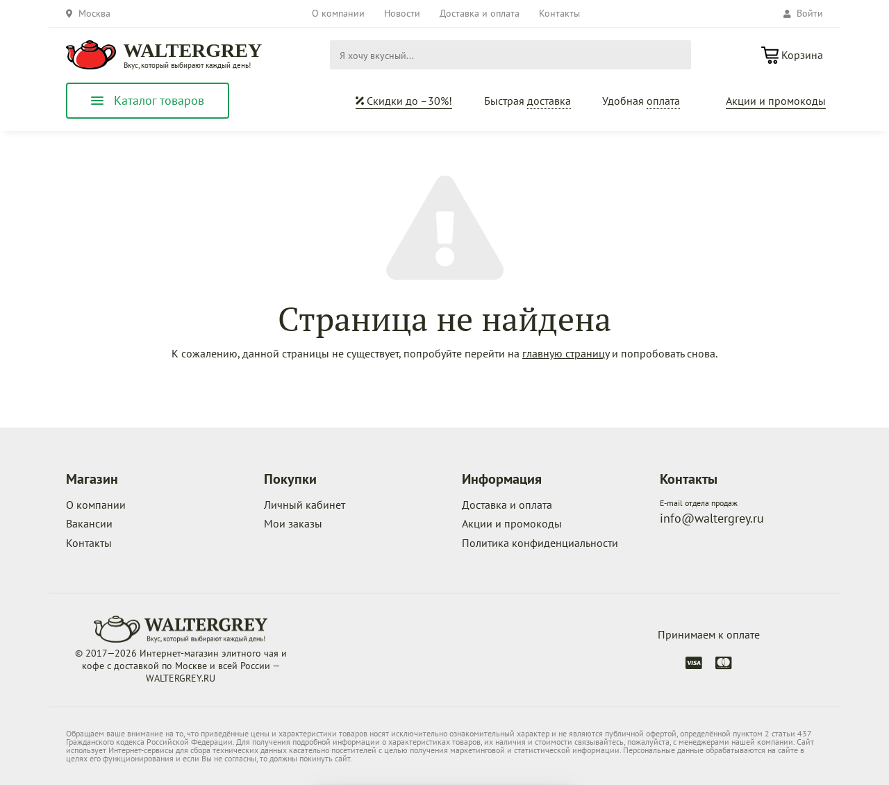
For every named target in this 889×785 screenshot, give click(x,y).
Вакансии (89, 523)
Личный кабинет (304, 505)
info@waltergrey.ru (712, 518)
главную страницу (565, 353)
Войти (803, 13)
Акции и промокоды (776, 101)
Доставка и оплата (480, 13)
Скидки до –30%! (404, 101)
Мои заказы (293, 523)
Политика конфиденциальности (540, 543)
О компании (338, 13)
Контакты (559, 13)
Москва (94, 13)
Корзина (802, 54)
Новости (402, 13)
